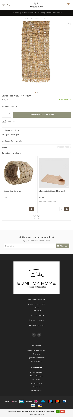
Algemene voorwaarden (37, 358)
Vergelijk (36, 387)
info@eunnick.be (37, 325)
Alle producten (36, 390)
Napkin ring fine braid (12, 191)
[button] (35, 92)
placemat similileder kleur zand (52, 191)
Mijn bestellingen (36, 376)
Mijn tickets (36, 379)
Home (26, 18)
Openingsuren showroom (36, 350)
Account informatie (36, 372)
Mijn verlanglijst (36, 383)
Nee (62, 411)
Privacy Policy (36, 361)
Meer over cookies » (37, 414)
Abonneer (62, 246)
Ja (57, 411)
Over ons (36, 354)
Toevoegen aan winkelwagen (42, 114)
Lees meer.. (24, 106)
